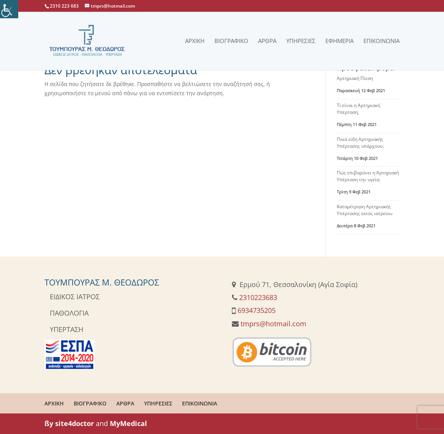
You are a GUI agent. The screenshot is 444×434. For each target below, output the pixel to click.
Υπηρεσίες (301, 41)
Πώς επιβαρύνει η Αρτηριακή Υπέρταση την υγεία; (368, 176)
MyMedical (128, 423)
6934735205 (257, 310)
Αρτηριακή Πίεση (355, 78)
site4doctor (74, 423)
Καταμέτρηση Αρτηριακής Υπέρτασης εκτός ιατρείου (364, 210)
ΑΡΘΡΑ (125, 403)
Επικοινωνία (381, 41)
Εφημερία (339, 41)
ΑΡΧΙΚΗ (54, 403)
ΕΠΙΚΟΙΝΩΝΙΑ (199, 403)
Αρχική (195, 41)
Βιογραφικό (231, 41)
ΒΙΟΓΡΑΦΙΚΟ (90, 403)
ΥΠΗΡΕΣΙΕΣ (158, 403)
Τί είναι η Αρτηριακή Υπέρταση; (358, 108)
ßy (48, 423)
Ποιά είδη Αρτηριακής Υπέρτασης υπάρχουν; (360, 142)
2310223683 (258, 297)
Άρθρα (267, 41)
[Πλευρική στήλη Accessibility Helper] (9, 9)
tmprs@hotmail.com (273, 323)
